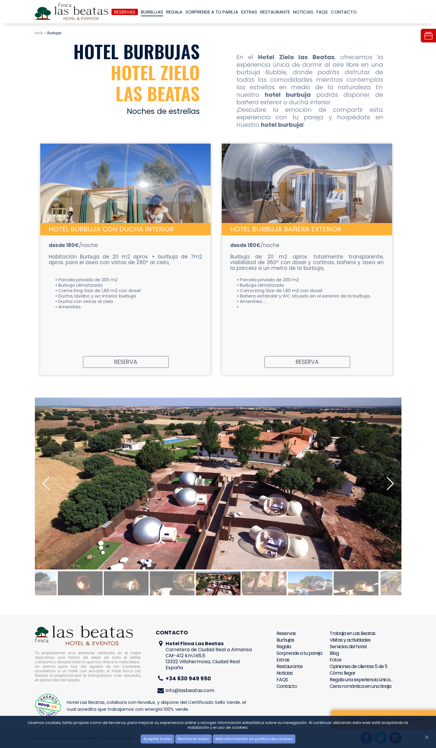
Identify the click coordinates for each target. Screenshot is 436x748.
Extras (249, 12)
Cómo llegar (342, 673)
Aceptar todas (157, 739)
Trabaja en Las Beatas (352, 633)
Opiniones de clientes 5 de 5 (358, 666)
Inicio (39, 33)
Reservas (124, 12)
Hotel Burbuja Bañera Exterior (285, 229)
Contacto (344, 12)
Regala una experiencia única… (361, 679)
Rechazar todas (193, 739)
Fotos (335, 659)
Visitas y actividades (350, 640)
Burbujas (152, 12)
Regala (174, 12)
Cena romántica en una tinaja (360, 686)
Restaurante (275, 12)
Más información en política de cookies (254, 739)
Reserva (125, 362)
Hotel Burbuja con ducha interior (111, 229)
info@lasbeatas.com (190, 690)
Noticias (303, 12)
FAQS (322, 12)
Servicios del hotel (348, 646)
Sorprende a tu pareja (211, 12)
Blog (334, 653)
